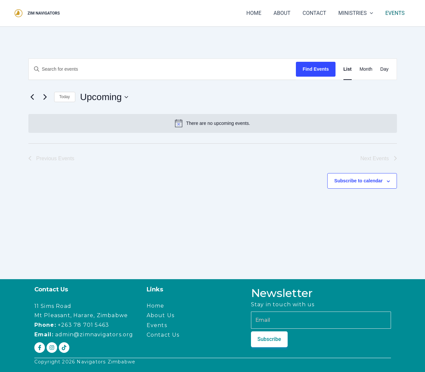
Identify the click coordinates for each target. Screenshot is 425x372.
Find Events (315, 69)
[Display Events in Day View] (384, 69)
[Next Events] (45, 97)
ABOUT (287, 13)
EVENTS (395, 13)
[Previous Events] (32, 97)
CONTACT (318, 13)
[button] (372, 13)
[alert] (212, 123)
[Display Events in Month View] (366, 69)
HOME (260, 13)
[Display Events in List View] (347, 69)
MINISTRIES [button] (357, 13)
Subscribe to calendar (358, 180)
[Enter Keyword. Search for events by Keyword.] (162, 69)
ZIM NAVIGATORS (44, 13)
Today (64, 96)
